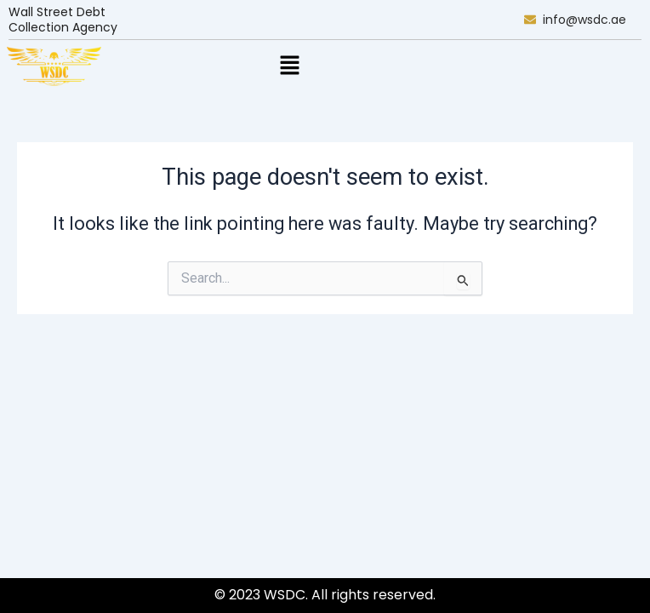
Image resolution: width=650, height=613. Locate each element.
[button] (289, 66)
